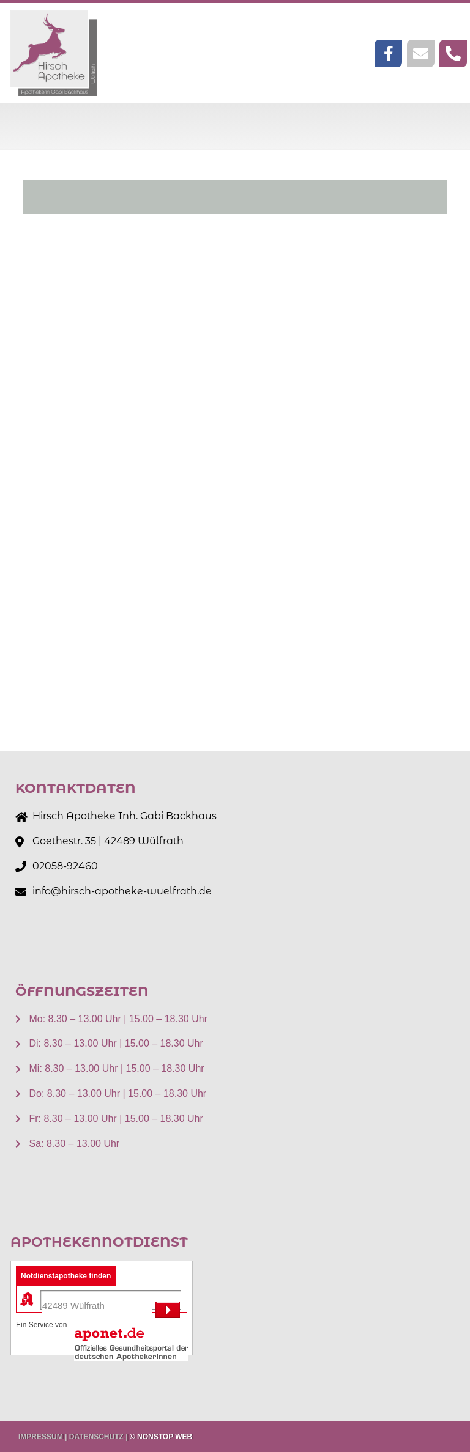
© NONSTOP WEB (161, 1436)
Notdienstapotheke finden (66, 1276)
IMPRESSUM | (42, 1436)
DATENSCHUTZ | (98, 1436)
